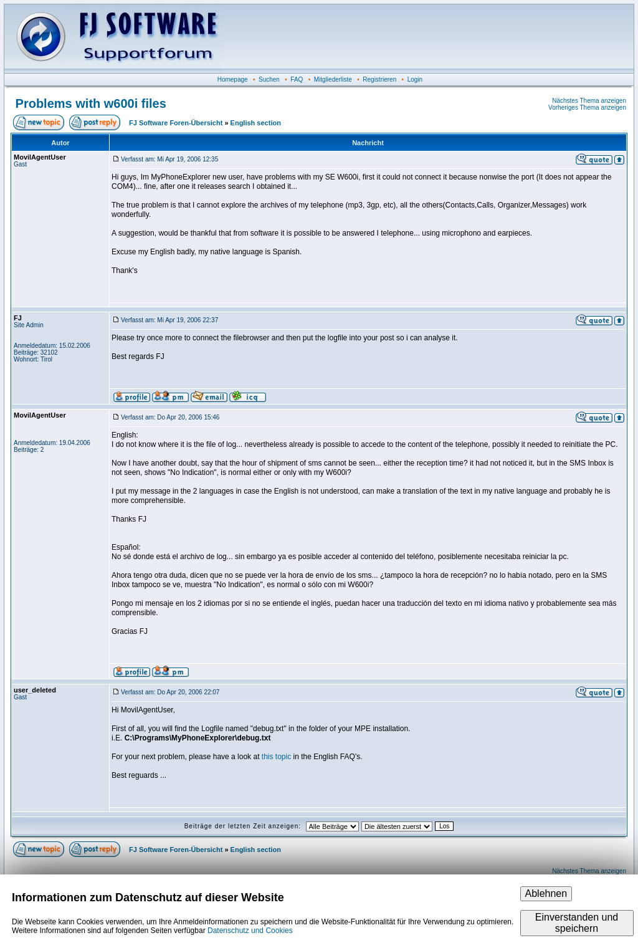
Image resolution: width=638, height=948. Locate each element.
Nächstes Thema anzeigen (589, 100)
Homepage (232, 79)
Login (414, 79)
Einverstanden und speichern (576, 923)
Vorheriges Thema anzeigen (587, 107)
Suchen (269, 79)
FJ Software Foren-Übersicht (175, 123)
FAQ (296, 79)
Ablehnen (546, 893)
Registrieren (379, 79)
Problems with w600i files (91, 103)
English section (256, 123)
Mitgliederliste (333, 79)
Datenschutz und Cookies (250, 930)
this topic (276, 756)
